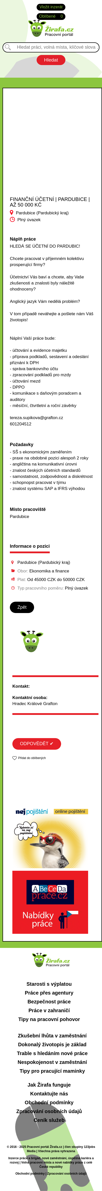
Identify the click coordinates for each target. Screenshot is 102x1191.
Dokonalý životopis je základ (52, 1044)
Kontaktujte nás (49, 1093)
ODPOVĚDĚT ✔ (37, 743)
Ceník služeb (49, 1120)
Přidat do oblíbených (32, 758)
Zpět (22, 607)
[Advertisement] (47, 146)
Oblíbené (51, 16)
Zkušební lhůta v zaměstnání (52, 1035)
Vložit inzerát (51, 7)
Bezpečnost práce (49, 1001)
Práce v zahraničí (49, 1010)
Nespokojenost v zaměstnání (52, 1062)
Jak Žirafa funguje (49, 1085)
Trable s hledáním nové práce (52, 1053)
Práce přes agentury (49, 993)
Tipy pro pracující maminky (52, 1071)
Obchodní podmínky (49, 1102)
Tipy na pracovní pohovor (49, 1019)
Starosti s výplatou (49, 984)
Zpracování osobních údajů (49, 1111)
